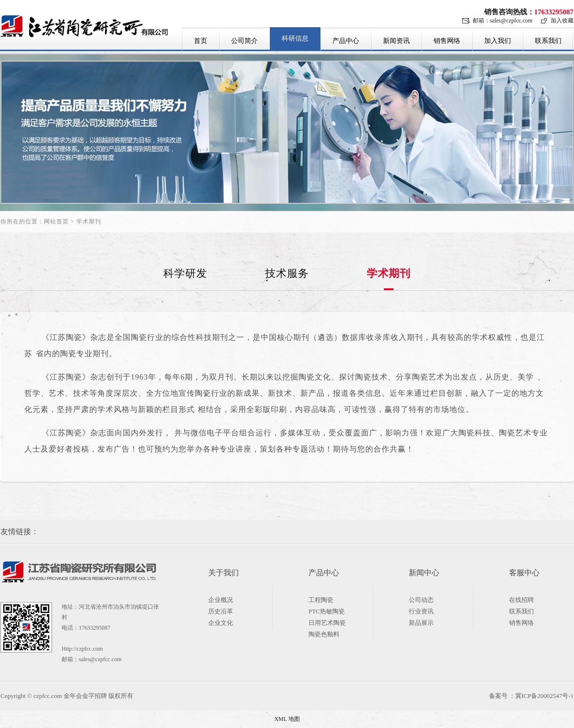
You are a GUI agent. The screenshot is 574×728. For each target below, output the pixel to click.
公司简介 (244, 40)
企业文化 (220, 622)
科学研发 (185, 273)
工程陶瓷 (320, 599)
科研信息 (295, 38)
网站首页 (56, 221)
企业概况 (220, 599)
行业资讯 (421, 611)
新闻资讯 (396, 40)
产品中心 (345, 40)
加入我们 (497, 40)
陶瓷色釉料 (324, 634)
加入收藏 (562, 20)
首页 (200, 40)
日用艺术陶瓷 (327, 622)
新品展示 (421, 622)
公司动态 (421, 599)
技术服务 (287, 273)
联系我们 (548, 40)
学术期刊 (389, 273)
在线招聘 (521, 599)
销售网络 (447, 40)
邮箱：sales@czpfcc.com (502, 20)
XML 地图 (286, 719)
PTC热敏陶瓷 (326, 611)
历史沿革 (220, 611)
